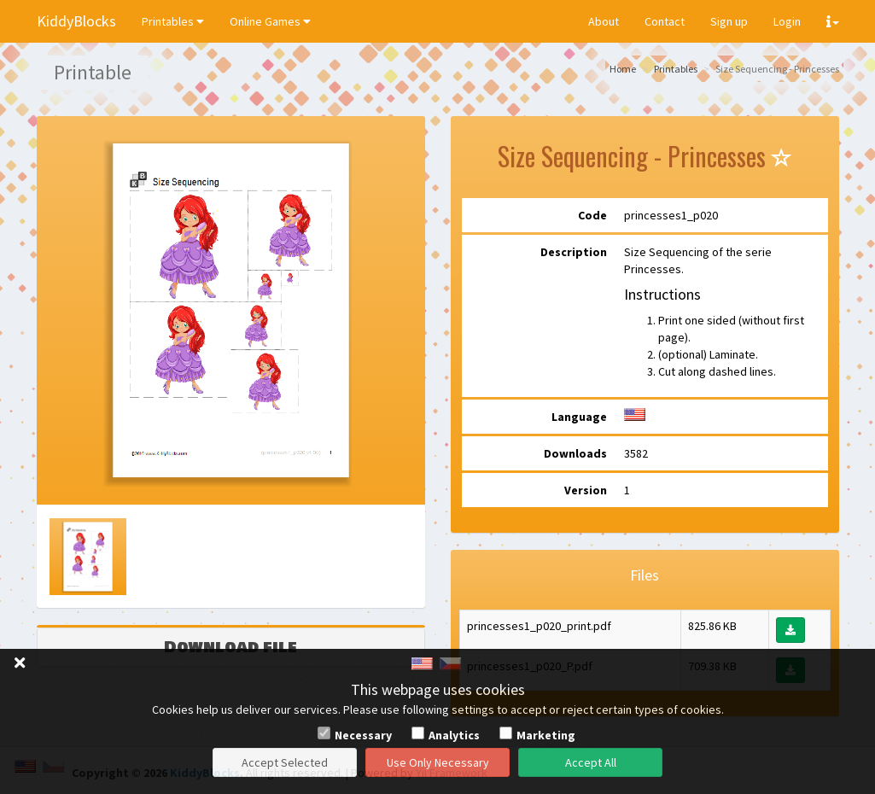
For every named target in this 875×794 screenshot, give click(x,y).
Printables (173, 21)
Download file (230, 647)
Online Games (270, 21)
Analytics (454, 735)
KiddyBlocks (76, 21)
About (603, 21)
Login (787, 21)
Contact (665, 21)
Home (623, 68)
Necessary (363, 735)
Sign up (729, 21)
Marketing (545, 735)
